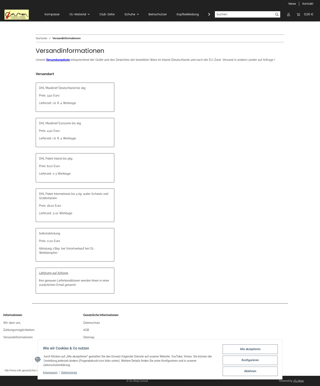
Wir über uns (11, 322)
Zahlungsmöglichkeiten (18, 330)
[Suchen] (244, 14)
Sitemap (88, 337)
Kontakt (307, 4)
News (292, 4)
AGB (86, 330)
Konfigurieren (249, 361)
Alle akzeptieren (249, 350)
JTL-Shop (298, 380)
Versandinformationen (18, 337)
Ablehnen (249, 371)
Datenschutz (70, 373)
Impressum (51, 373)
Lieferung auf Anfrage (53, 273)
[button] (288, 14)
